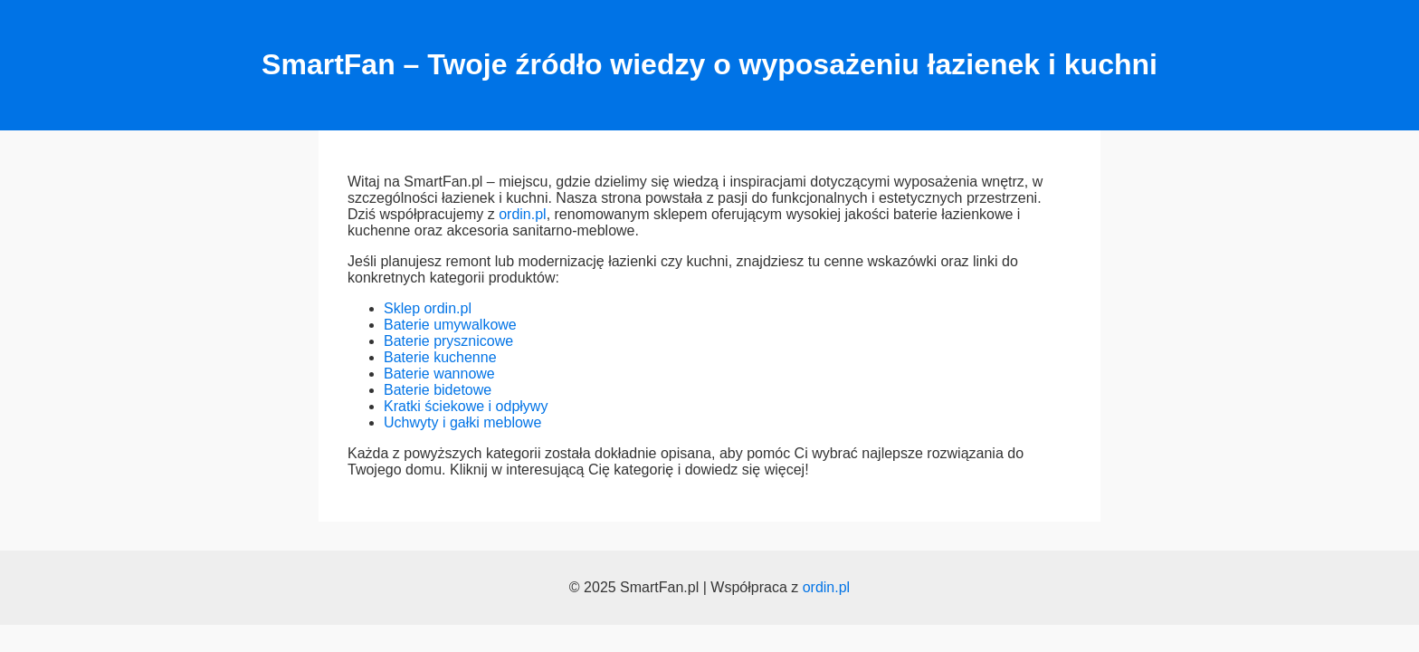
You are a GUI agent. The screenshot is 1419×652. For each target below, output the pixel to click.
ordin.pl (522, 214)
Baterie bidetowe (437, 390)
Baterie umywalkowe (450, 324)
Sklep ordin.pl (427, 308)
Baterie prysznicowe (448, 341)
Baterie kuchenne (440, 357)
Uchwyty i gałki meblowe (462, 422)
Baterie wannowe (439, 373)
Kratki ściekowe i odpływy (466, 406)
